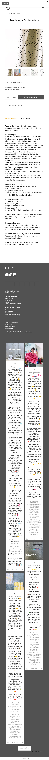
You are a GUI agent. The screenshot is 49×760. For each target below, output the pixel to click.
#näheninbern (15, 721)
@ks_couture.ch (15, 546)
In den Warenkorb (30, 97)
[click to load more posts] (24, 748)
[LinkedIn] (15, 275)
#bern (20, 706)
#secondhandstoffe (15, 736)
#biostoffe (18, 723)
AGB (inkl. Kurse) (10, 326)
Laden (18, 307)
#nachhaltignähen (15, 716)
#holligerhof (11, 706)
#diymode (11, 728)
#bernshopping (14, 709)
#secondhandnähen (15, 738)
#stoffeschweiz (14, 719)
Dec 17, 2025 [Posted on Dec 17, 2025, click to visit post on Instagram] (34, 668)
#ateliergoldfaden (15, 703)
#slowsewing (18, 724)
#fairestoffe (11, 724)
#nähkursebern (14, 714)
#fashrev (15, 734)
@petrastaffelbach (16, 551)
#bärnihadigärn (14, 708)
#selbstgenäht (15, 731)
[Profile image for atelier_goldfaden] (8, 569)
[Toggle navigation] (43, 7)
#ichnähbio (18, 728)
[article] (15, 457)
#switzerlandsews (15, 718)
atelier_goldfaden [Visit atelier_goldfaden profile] (15, 367)
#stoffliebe (12, 723)
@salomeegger (17, 553)
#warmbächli (15, 704)
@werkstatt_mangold (14, 550)
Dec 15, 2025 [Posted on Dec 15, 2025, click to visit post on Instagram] (15, 742)
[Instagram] (11, 275)
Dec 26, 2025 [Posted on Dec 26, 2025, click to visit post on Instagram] (15, 569)
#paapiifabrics (34, 534)
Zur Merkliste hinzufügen (14, 105)
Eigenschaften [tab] (25, 118)
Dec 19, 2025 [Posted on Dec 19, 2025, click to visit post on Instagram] (34, 539)
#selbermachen (15, 729)
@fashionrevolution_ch (15, 686)
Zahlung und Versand (11, 322)
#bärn (16, 706)
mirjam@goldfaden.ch (12, 291)
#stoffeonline (15, 713)
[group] (22, 569)
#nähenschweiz (15, 711)
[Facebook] (7, 275)
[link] (15, 364)
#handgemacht (14, 726)
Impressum (8, 324)
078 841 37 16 (9, 293)
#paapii (37, 532)
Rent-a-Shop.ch (26, 758)
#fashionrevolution (14, 733)
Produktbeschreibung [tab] (11, 118)
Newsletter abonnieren (14, 268)
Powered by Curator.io (37, 751)
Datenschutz (9, 328)
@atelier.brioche (17, 555)
